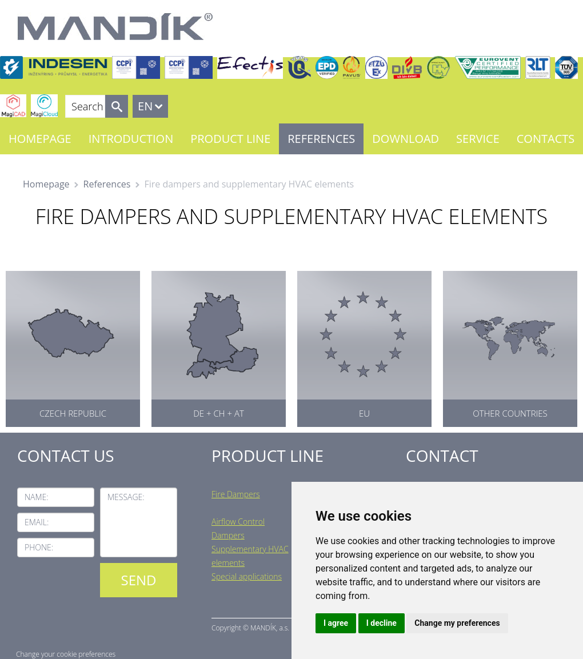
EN (145, 106)
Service (478, 138)
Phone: (39, 547)
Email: (37, 522)
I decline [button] (381, 623)
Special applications (246, 576)
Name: (37, 497)
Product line (230, 138)
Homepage (40, 138)
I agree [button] (336, 623)
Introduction (131, 138)
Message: (126, 497)
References (321, 138)
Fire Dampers (235, 494)
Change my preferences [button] (457, 623)
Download (405, 138)
